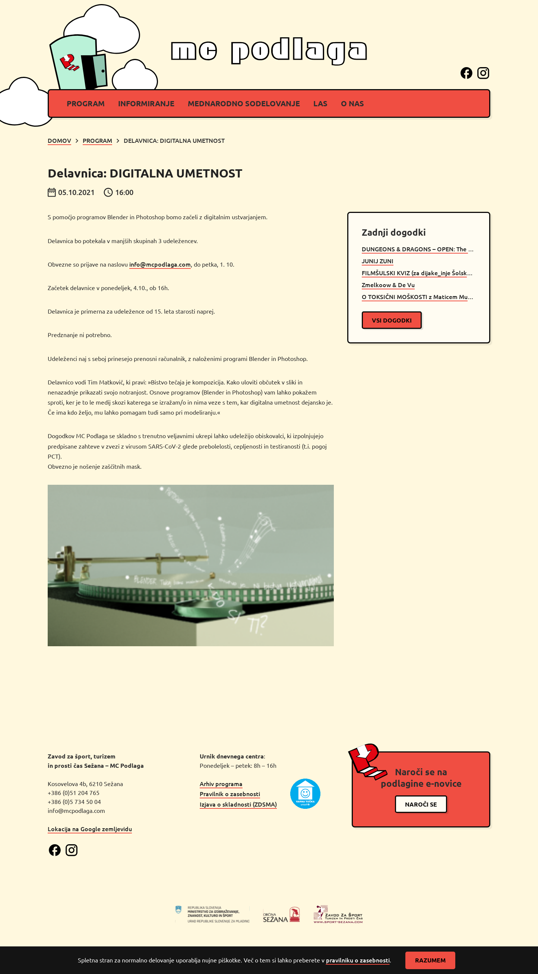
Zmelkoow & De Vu (388, 284)
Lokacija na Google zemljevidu (90, 828)
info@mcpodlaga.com (160, 264)
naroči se (421, 804)
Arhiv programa (221, 783)
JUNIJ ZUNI (377, 261)
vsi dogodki (392, 320)
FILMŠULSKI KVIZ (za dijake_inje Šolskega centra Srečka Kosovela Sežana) (419, 272)
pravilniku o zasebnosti (358, 960)
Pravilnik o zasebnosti (230, 793)
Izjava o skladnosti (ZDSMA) (238, 804)
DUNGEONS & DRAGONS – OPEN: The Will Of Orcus (419, 249)
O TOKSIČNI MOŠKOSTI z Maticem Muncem (419, 296)
